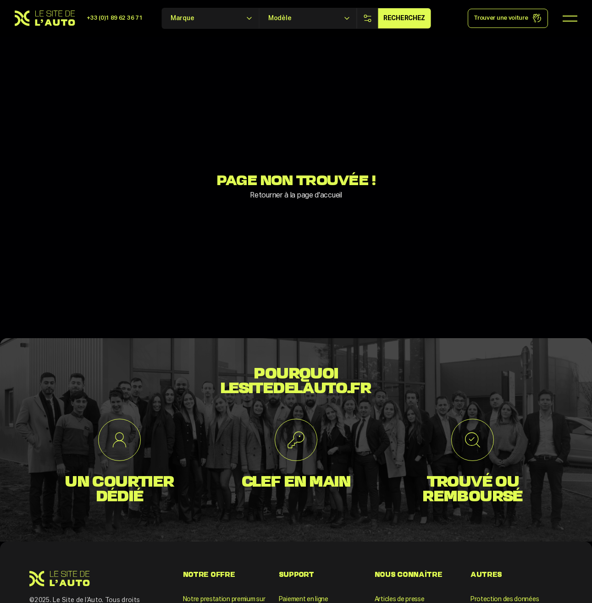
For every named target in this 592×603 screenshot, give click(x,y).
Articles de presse (400, 599)
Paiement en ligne (303, 599)
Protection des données (504, 599)
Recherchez (404, 18)
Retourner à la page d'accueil (296, 195)
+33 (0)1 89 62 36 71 (114, 18)
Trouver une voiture (508, 18)
